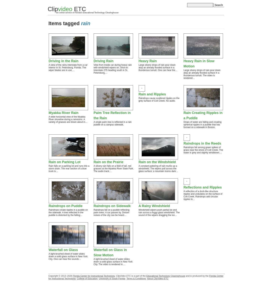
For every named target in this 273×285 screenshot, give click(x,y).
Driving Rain (104, 61)
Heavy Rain (148, 61)
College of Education (87, 278)
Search (219, 5)
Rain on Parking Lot (65, 162)
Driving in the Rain (64, 61)
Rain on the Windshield (157, 162)
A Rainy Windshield (154, 206)
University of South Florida (112, 278)
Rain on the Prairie (108, 162)
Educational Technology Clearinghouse (165, 276)
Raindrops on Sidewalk (112, 206)
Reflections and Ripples (203, 187)
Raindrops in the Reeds (202, 143)
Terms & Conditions (136, 278)
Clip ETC (67, 9)
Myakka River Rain (64, 113)
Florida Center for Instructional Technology (94, 276)
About (157, 278)
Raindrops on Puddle (66, 206)
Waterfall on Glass (63, 250)
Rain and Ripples (152, 94)
